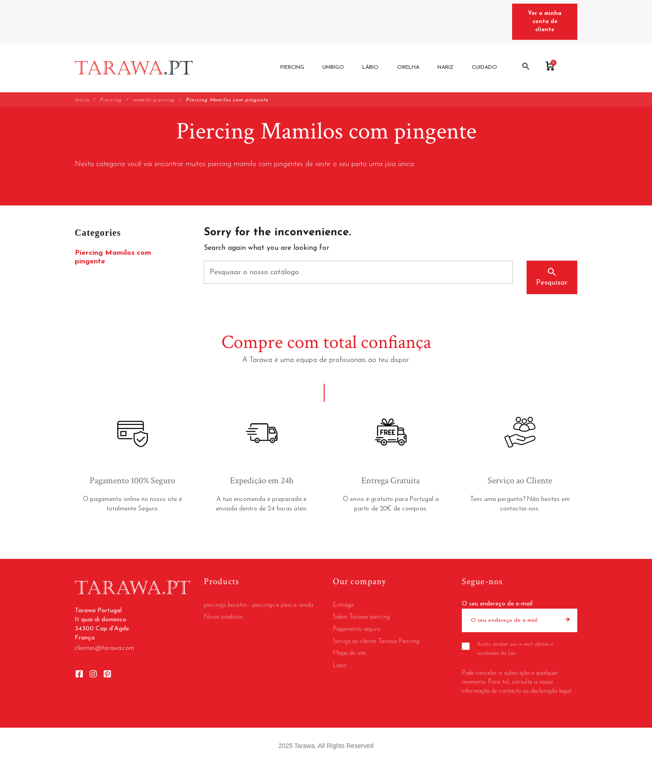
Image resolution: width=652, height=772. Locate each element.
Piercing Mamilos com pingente (113, 257)
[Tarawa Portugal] (134, 67)
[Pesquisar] (358, 272)
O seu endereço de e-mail (497, 603)
